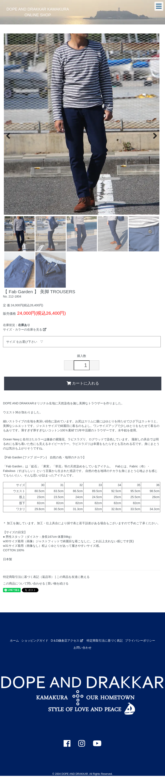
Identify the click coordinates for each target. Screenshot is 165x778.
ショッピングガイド (34, 640)
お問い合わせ (82, 647)
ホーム (14, 640)
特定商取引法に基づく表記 (105, 640)
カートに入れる (83, 383)
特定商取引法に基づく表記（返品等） (28, 577)
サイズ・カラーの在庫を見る (24, 329)
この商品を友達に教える (73, 577)
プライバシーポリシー (140, 640)
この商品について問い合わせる (24, 583)
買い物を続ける (58, 583)
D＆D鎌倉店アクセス (67, 640)
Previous (10, 135)
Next (153, 135)
